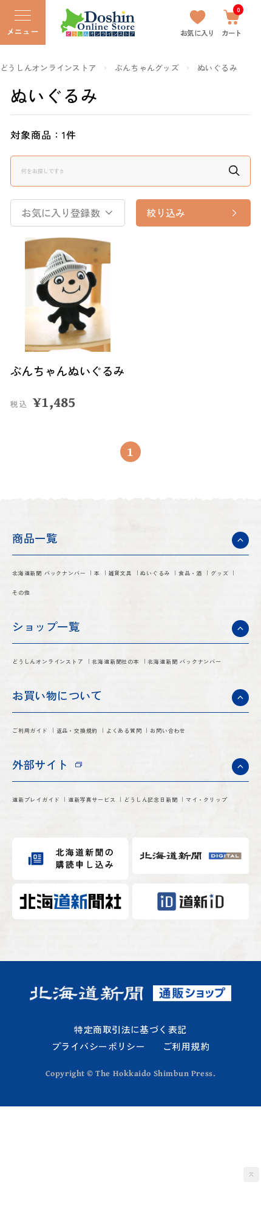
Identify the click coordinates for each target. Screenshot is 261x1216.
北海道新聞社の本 (54, 714)
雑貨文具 (204, 593)
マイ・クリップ (159, 908)
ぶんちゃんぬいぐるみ (63, 379)
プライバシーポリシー (98, 1156)
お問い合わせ (122, 811)
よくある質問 (44, 811)
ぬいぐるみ (217, 68)
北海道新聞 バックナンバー (77, 593)
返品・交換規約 (127, 787)
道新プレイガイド (54, 884)
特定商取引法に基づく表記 (130, 1139)
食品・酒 (101, 617)
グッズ (152, 617)
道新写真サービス (154, 884)
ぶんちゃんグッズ (147, 68)
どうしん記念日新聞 (59, 908)
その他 (198, 617)
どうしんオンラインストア (48, 68)
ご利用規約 (186, 1156)
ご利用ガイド (44, 787)
